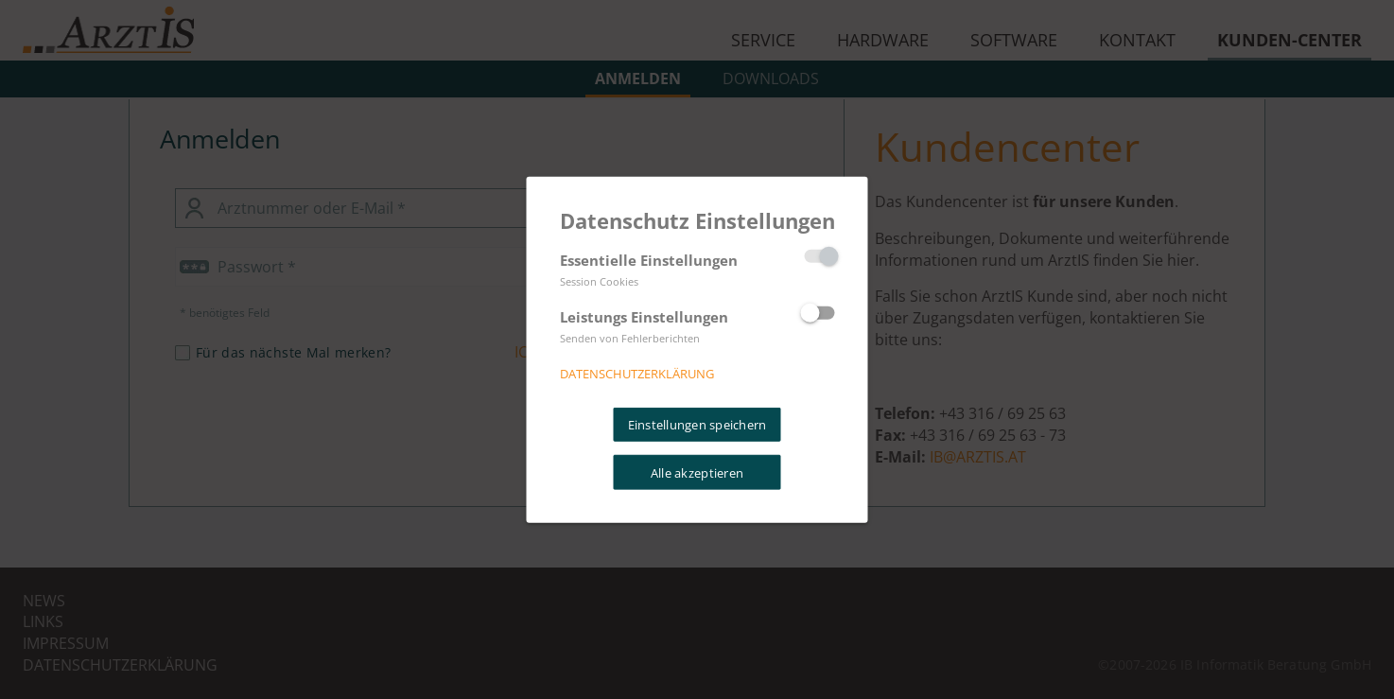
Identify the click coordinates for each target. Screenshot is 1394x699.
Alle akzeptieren (697, 472)
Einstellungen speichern (697, 424)
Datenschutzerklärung (637, 373)
